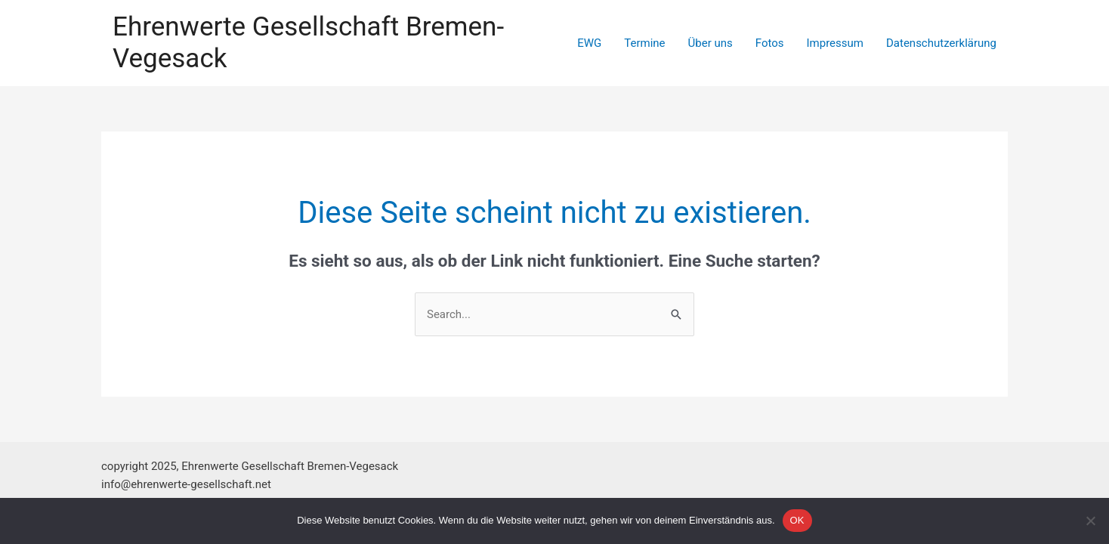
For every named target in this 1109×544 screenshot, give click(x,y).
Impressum (835, 43)
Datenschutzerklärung (941, 43)
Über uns (710, 43)
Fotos (769, 43)
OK (797, 520)
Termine (644, 43)
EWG (589, 43)
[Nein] (1090, 520)
